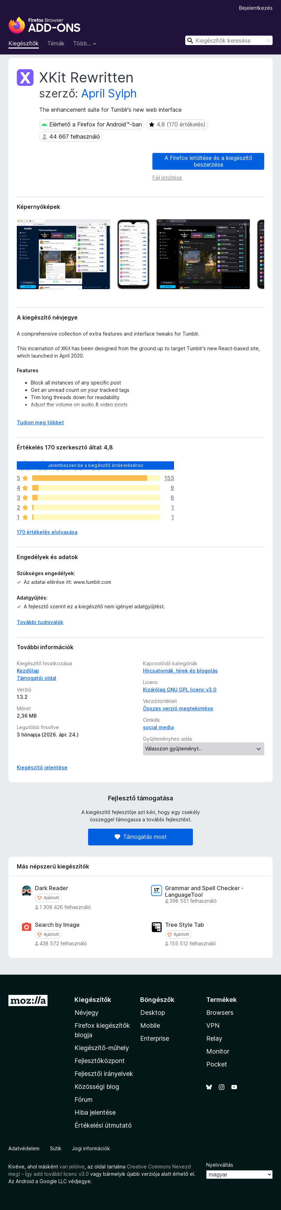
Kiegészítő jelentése (42, 767)
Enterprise (154, 1038)
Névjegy (86, 1012)
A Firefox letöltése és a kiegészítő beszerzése (208, 161)
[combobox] (229, 40)
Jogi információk (91, 1148)
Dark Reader (51, 888)
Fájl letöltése (167, 178)
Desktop (152, 1012)
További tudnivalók (40, 622)
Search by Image (57, 925)
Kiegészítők (23, 43)
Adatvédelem (23, 1148)
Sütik (56, 1148)
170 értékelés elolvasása (47, 532)
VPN (212, 1025)
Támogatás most (141, 836)
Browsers (219, 1012)
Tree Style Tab (184, 925)
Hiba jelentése (95, 1112)
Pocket (216, 1064)
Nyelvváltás (219, 1165)
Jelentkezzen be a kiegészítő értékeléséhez (95, 465)
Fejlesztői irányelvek (103, 1073)
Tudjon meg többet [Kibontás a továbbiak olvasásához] (40, 422)
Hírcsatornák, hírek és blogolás (180, 671)
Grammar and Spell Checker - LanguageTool (204, 891)
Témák (56, 43)
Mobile (150, 1025)
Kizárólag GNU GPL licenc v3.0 (179, 689)
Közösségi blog (96, 1086)
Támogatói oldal (36, 678)
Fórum (83, 1099)
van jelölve (72, 1166)
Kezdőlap (28, 671)
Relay (214, 1038)
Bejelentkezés (256, 8)
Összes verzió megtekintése (178, 708)
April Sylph (109, 93)
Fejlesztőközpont (99, 1060)
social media (158, 727)
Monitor (217, 1051)
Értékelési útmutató (103, 1125)
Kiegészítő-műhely (101, 1047)
